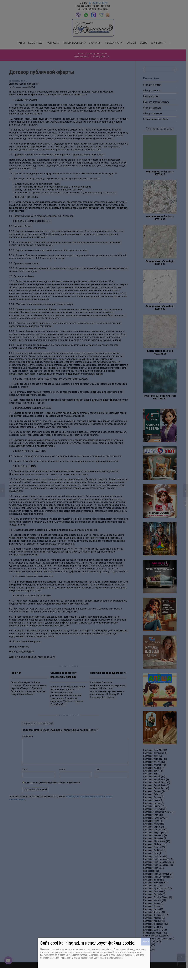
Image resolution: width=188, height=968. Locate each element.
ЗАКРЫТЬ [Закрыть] (145, 941)
